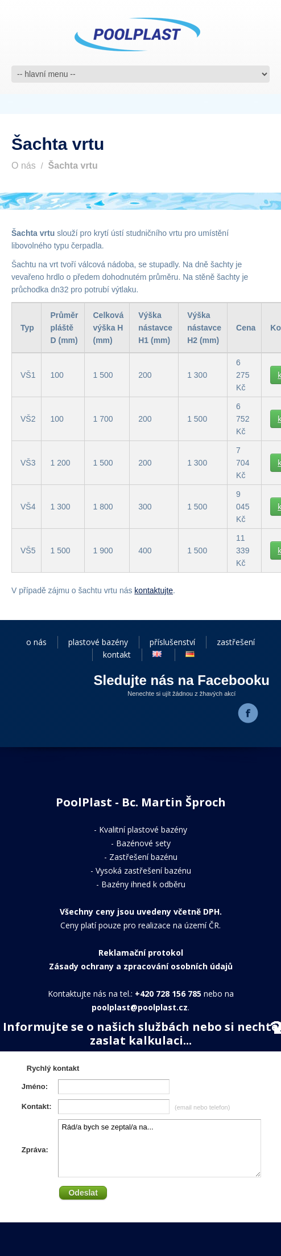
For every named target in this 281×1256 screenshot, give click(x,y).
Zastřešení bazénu (143, 856)
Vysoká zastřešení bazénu (143, 870)
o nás (36, 642)
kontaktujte (153, 590)
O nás (23, 165)
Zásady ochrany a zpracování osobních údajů (141, 966)
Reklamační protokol (140, 952)
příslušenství (172, 642)
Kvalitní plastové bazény (143, 829)
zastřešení (236, 642)
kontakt (117, 654)
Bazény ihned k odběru (143, 884)
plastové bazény (98, 642)
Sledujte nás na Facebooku (182, 680)
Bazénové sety (143, 843)
